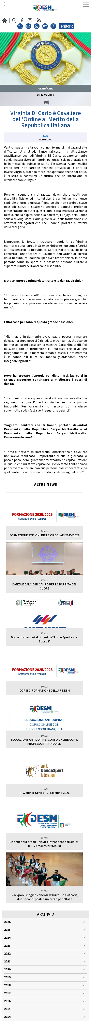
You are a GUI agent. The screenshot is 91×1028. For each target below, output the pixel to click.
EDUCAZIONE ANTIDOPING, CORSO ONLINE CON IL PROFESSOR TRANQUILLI (44, 742)
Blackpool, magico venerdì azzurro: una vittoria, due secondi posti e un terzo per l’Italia (44, 897)
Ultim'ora (45, 139)
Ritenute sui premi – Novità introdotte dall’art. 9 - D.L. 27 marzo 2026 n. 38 (44, 844)
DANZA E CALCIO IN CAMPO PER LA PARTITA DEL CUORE (44, 586)
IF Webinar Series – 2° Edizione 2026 (45, 793)
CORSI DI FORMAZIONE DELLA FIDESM (44, 691)
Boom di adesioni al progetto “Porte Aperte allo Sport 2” (44, 639)
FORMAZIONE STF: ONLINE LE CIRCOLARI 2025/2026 (44, 535)
